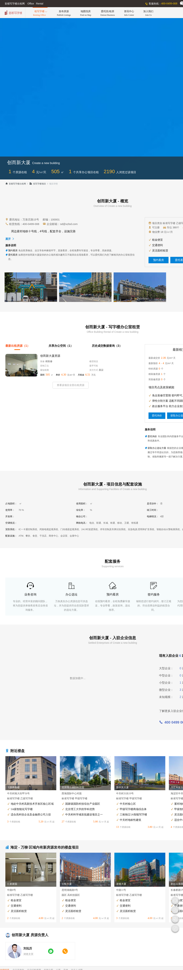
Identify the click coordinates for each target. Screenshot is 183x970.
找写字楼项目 (37, 184)
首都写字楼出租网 (15, 184)
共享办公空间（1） (61, 345)
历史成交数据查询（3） (107, 345)
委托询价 (157, 415)
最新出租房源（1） (17, 345)
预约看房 (158, 260)
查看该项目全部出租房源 (70, 385)
